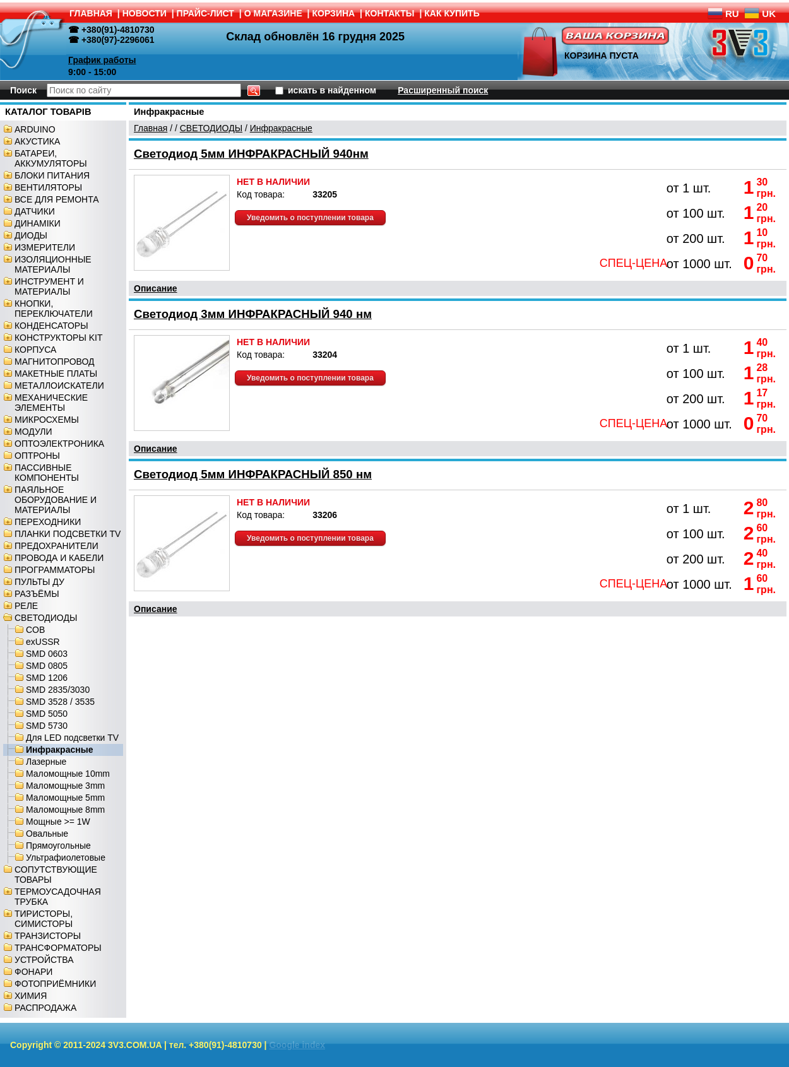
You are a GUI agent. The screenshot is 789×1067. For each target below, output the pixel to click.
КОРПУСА (35, 350)
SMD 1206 (47, 678)
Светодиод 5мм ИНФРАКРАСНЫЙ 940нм (251, 153)
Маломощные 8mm (65, 810)
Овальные (47, 833)
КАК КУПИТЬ (451, 13)
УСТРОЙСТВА (44, 960)
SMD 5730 (47, 726)
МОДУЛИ (33, 432)
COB (35, 630)
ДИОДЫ (31, 235)
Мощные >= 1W (58, 821)
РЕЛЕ (26, 606)
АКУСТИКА (37, 141)
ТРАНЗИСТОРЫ (48, 936)
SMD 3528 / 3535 (60, 702)
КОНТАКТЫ (389, 13)
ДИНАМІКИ (38, 223)
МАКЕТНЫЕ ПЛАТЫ (56, 373)
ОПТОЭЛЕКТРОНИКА (59, 444)
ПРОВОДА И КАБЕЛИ (59, 558)
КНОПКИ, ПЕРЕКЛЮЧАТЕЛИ (54, 308)
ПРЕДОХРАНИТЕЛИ (56, 546)
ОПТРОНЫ (37, 456)
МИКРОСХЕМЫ (47, 420)
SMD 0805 (47, 666)
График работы (102, 60)
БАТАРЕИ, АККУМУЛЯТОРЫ (51, 158)
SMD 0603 (47, 654)
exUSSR (43, 642)
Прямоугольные (58, 845)
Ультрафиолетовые (65, 857)
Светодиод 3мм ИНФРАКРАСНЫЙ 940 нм (253, 314)
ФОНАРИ (33, 972)
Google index (297, 1045)
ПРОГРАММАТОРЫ (55, 570)
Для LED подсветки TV (72, 738)
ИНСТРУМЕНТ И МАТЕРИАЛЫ (49, 286)
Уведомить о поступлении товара (310, 217)
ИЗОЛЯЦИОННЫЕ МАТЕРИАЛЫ (53, 264)
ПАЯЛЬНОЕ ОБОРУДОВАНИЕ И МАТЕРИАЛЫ (56, 500)
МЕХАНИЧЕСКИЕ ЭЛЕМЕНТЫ (51, 402)
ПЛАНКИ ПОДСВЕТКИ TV (68, 534)
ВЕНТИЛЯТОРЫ (48, 187)
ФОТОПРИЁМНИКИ (55, 984)
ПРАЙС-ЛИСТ (205, 13)
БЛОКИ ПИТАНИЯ (52, 175)
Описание (155, 288)
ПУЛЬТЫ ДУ (39, 582)
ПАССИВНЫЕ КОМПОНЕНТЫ (47, 473)
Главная (150, 128)
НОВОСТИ (144, 13)
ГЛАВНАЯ (90, 13)
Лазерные (46, 762)
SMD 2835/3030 (58, 690)
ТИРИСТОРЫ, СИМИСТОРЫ (44, 919)
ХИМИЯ (31, 996)
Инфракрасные (59, 750)
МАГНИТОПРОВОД (55, 362)
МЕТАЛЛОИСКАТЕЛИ (59, 385)
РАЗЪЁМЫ (37, 594)
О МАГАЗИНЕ (273, 13)
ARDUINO (35, 129)
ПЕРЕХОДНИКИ (48, 522)
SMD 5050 (47, 714)
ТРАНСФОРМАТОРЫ (58, 948)
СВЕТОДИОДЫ (46, 618)
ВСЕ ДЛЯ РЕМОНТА (57, 199)
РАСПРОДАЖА (45, 1008)
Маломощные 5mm (65, 798)
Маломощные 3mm (65, 786)
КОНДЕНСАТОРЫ (51, 326)
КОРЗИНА (333, 13)
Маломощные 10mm (68, 774)
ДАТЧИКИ (35, 211)
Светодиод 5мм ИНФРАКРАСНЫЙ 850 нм (253, 474)
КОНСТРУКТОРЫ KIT (59, 338)
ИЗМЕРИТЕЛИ (45, 247)
